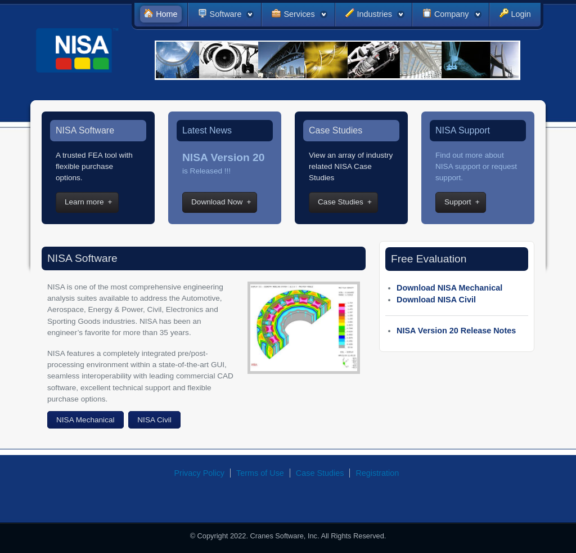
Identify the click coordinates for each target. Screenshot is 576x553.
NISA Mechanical (85, 420)
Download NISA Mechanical (449, 287)
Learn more (84, 202)
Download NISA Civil (436, 299)
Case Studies (340, 202)
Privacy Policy (199, 473)
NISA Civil (154, 420)
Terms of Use (260, 473)
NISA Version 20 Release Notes (456, 330)
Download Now (216, 202)
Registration (377, 473)
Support (457, 202)
